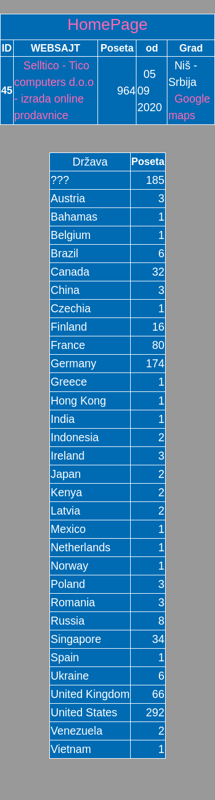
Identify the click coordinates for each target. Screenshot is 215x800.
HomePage (107, 24)
